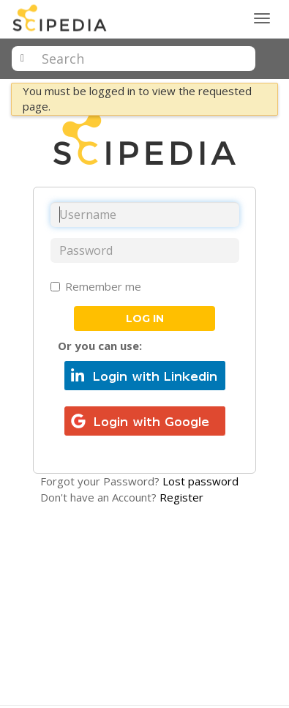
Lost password (200, 481)
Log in (145, 318)
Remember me (95, 286)
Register (181, 497)
